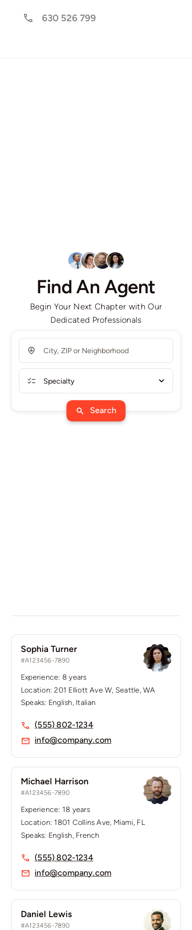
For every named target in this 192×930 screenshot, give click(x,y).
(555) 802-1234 (64, 725)
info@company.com (73, 740)
